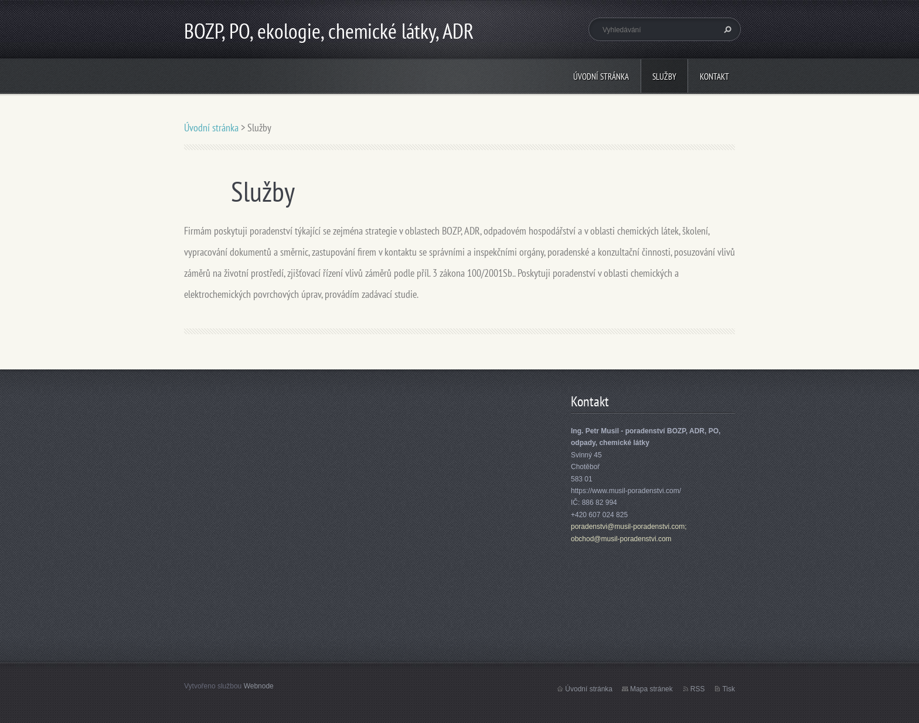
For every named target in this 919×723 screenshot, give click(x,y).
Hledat (726, 29)
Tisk (728, 689)
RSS (697, 689)
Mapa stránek (651, 689)
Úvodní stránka (601, 76)
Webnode (259, 686)
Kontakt (714, 76)
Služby (664, 76)
